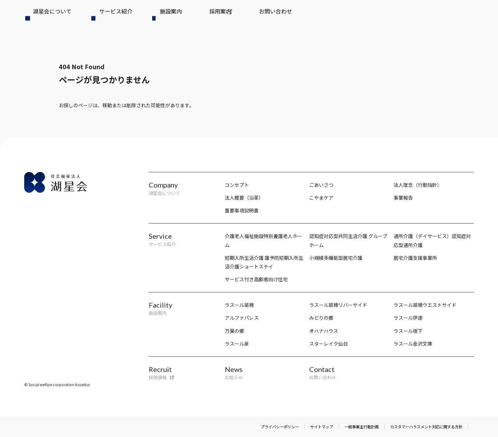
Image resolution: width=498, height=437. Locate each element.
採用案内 (153, 16)
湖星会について (42, 16)
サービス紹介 (85, 16)
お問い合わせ (189, 16)
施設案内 (122, 16)
